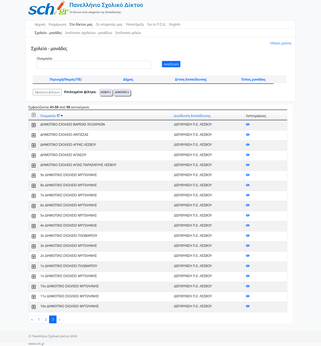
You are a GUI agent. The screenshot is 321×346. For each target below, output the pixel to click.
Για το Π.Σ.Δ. (156, 24)
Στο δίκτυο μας (81, 24)
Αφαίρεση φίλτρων (47, 92)
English (174, 24)
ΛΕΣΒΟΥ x (106, 92)
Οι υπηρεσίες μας (109, 24)
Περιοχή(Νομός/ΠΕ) (66, 79)
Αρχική (40, 24)
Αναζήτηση (171, 64)
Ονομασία (44, 58)
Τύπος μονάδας (253, 79)
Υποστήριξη (135, 24)
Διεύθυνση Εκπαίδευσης (192, 115)
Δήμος (128, 79)
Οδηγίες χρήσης (281, 43)
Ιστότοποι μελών (128, 32)
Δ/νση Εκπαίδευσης (191, 79)
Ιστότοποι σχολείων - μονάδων (88, 32)
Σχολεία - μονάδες (48, 32)
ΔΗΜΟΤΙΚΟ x (122, 92)
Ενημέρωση (57, 24)
